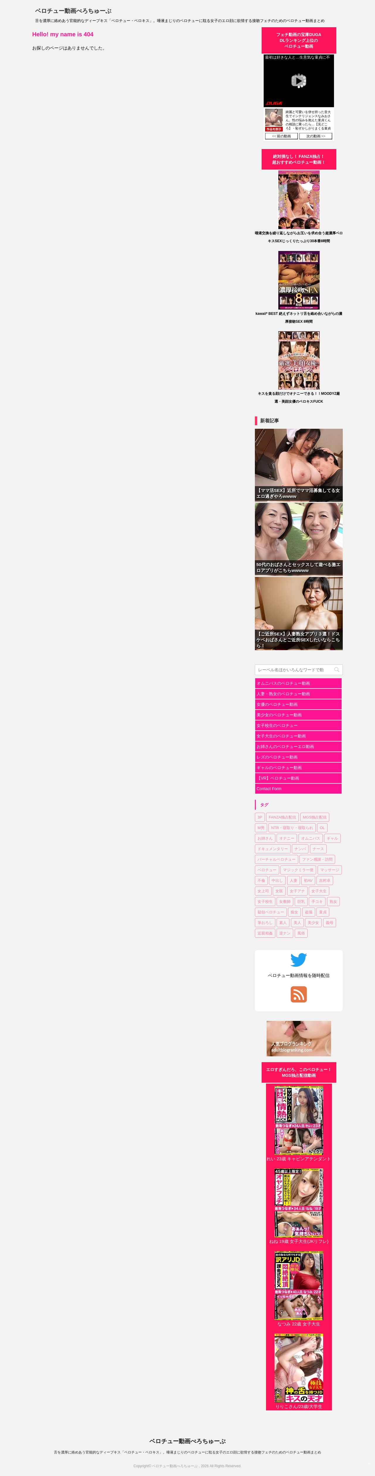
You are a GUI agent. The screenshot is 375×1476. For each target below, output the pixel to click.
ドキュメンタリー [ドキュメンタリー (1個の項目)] (273, 849)
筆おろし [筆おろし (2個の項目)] (265, 922)
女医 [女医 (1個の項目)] (279, 891)
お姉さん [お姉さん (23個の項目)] (265, 838)
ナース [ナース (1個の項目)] (318, 849)
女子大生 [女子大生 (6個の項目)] (319, 891)
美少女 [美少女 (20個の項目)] (313, 922)
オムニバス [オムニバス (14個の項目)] (310, 838)
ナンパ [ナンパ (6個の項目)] (300, 849)
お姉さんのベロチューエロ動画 (285, 746)
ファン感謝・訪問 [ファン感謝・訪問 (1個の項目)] (317, 859)
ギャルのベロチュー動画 (279, 767)
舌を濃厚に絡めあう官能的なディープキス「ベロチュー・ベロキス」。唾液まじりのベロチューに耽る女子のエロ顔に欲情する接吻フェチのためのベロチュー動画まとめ (187, 1452)
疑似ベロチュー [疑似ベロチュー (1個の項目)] (271, 912)
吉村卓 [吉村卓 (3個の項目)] (324, 880)
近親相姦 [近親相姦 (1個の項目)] (265, 933)
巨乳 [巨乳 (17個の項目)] (301, 901)
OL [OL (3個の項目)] (322, 828)
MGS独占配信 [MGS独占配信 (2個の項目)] (315, 817)
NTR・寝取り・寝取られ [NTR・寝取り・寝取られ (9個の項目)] (292, 828)
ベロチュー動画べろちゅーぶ (73, 11)
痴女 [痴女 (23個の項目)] (294, 912)
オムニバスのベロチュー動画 (283, 683)
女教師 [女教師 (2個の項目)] (285, 901)
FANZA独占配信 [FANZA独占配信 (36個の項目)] (282, 817)
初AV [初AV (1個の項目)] (308, 880)
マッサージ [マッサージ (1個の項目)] (329, 870)
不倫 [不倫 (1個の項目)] (261, 880)
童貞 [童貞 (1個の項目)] (323, 912)
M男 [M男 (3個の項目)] (261, 828)
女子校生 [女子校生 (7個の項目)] (265, 901)
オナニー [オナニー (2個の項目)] (286, 838)
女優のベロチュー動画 (277, 704)
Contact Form (269, 788)
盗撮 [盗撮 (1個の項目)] (309, 912)
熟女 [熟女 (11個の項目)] (333, 901)
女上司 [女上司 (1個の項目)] (263, 891)
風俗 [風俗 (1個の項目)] (301, 933)
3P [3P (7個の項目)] (260, 817)
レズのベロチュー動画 (277, 757)
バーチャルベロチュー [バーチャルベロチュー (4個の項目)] (277, 859)
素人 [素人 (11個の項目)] (283, 922)
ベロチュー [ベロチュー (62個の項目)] (267, 870)
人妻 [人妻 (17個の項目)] (293, 880)
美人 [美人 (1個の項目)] (297, 922)
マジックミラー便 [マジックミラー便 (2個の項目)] (298, 870)
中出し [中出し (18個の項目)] (277, 880)
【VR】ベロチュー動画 (278, 778)
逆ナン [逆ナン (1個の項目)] (285, 933)
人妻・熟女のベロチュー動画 (283, 693)
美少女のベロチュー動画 (279, 715)
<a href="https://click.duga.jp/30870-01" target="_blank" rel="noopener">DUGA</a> (299, 97)
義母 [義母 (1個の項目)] (329, 922)
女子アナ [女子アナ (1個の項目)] (297, 891)
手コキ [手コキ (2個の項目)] (317, 901)
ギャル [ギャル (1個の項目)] (332, 838)
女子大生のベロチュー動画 (281, 736)
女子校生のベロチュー (277, 725)
